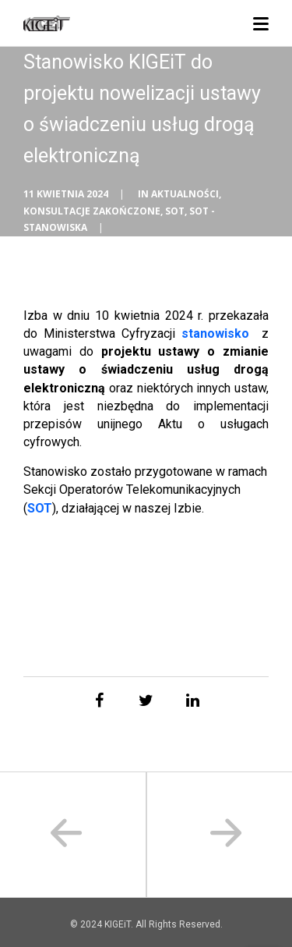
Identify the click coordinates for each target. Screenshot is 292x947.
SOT (175, 211)
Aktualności (185, 193)
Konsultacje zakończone (91, 211)
